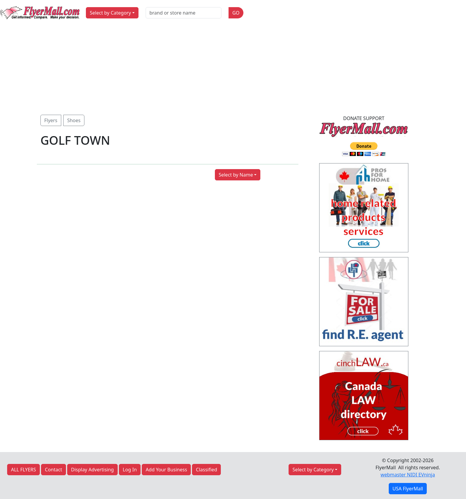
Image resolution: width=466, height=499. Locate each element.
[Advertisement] (233, 70)
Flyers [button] (50, 120)
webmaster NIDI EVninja (408, 474)
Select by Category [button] (110, 13)
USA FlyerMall (408, 488)
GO (236, 13)
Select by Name (236, 174)
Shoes (74, 120)
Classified (206, 469)
